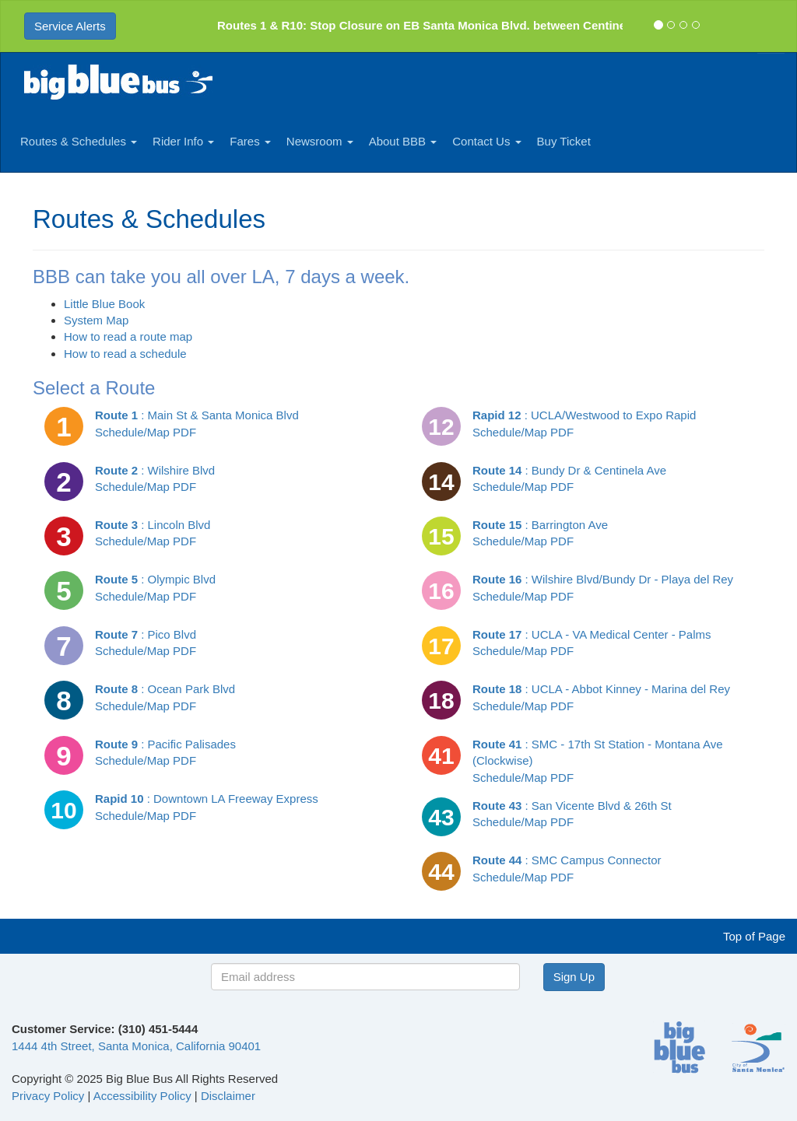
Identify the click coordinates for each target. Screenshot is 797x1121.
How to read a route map (128, 336)
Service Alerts (70, 26)
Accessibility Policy (142, 1095)
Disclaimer (228, 1095)
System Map (96, 320)
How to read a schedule (125, 353)
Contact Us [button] (486, 141)
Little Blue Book (104, 303)
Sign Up (574, 976)
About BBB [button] (403, 141)
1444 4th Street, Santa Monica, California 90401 (136, 1046)
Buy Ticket (564, 141)
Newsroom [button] (319, 141)
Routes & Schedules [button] (78, 141)
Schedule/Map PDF (145, 432)
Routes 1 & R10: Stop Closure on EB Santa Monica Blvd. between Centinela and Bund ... (461, 25)
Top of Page (754, 936)
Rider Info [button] (183, 141)
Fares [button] (250, 141)
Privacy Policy (48, 1095)
